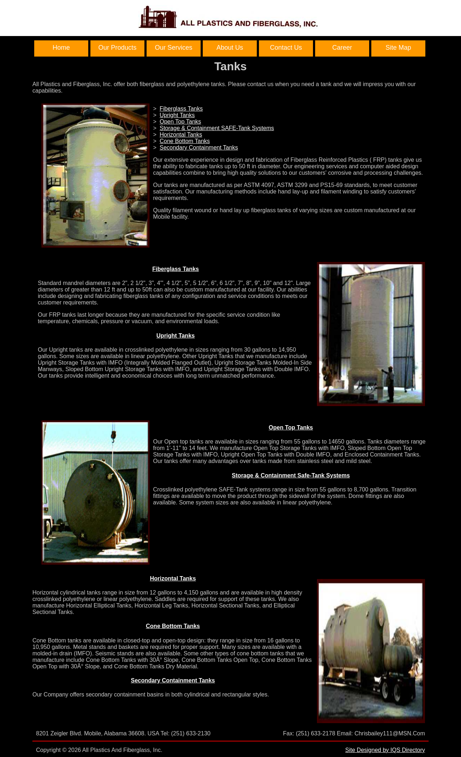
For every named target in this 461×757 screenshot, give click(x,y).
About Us (229, 47)
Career (342, 47)
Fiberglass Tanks (181, 109)
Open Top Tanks (180, 122)
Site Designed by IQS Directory (385, 750)
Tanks (230, 66)
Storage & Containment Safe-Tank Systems (291, 475)
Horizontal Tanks (181, 135)
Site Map (398, 47)
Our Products (117, 47)
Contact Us (286, 47)
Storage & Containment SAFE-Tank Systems (217, 128)
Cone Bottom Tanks (185, 141)
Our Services (173, 47)
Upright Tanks (177, 115)
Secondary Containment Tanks (199, 147)
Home (61, 47)
